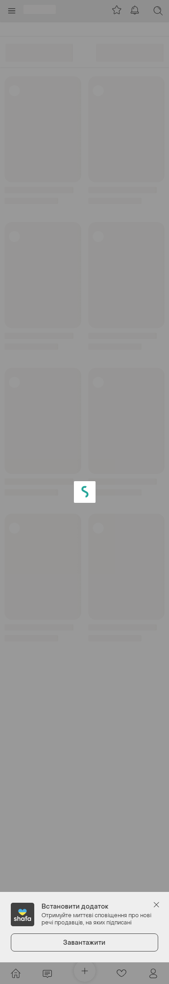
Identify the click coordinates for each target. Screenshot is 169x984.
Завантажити (84, 942)
